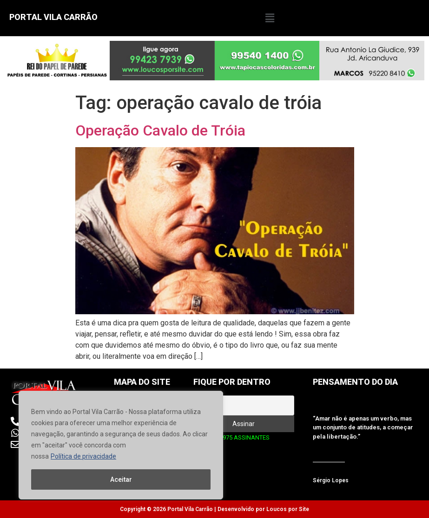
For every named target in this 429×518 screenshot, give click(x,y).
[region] (121, 445)
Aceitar (121, 479)
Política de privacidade (83, 456)
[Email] (244, 405)
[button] (269, 18)
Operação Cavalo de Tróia (160, 130)
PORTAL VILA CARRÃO (53, 17)
